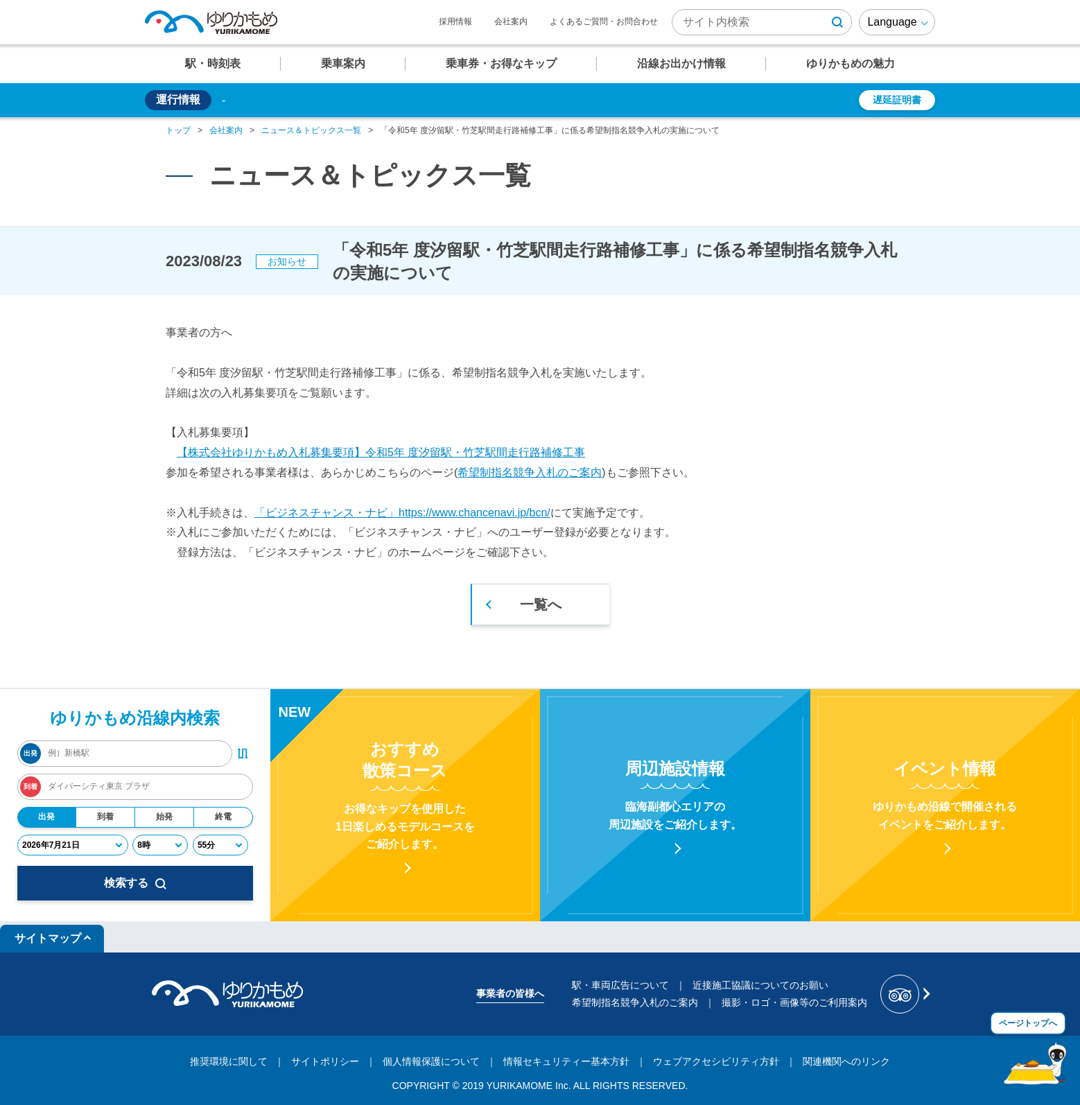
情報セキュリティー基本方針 (566, 1061)
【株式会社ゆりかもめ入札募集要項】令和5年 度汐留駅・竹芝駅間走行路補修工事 (381, 452)
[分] (220, 845)
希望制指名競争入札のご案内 (530, 472)
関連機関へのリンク (846, 1061)
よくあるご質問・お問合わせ (604, 21)
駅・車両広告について (620, 985)
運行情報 (178, 99)
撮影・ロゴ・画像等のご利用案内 (794, 1002)
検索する (135, 883)
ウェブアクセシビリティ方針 (716, 1061)
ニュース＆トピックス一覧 (311, 130)
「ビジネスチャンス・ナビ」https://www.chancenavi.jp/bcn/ (402, 513)
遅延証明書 (897, 99)
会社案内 (511, 21)
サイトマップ (48, 938)
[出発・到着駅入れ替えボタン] (242, 753)
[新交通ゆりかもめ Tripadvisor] (904, 994)
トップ (178, 130)
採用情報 (455, 21)
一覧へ (540, 604)
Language (891, 22)
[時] (160, 845)
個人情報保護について (431, 1061)
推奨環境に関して (229, 1061)
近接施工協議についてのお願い (760, 985)
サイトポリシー (325, 1061)
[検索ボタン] (837, 22)
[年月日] (72, 845)
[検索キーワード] (762, 22)
